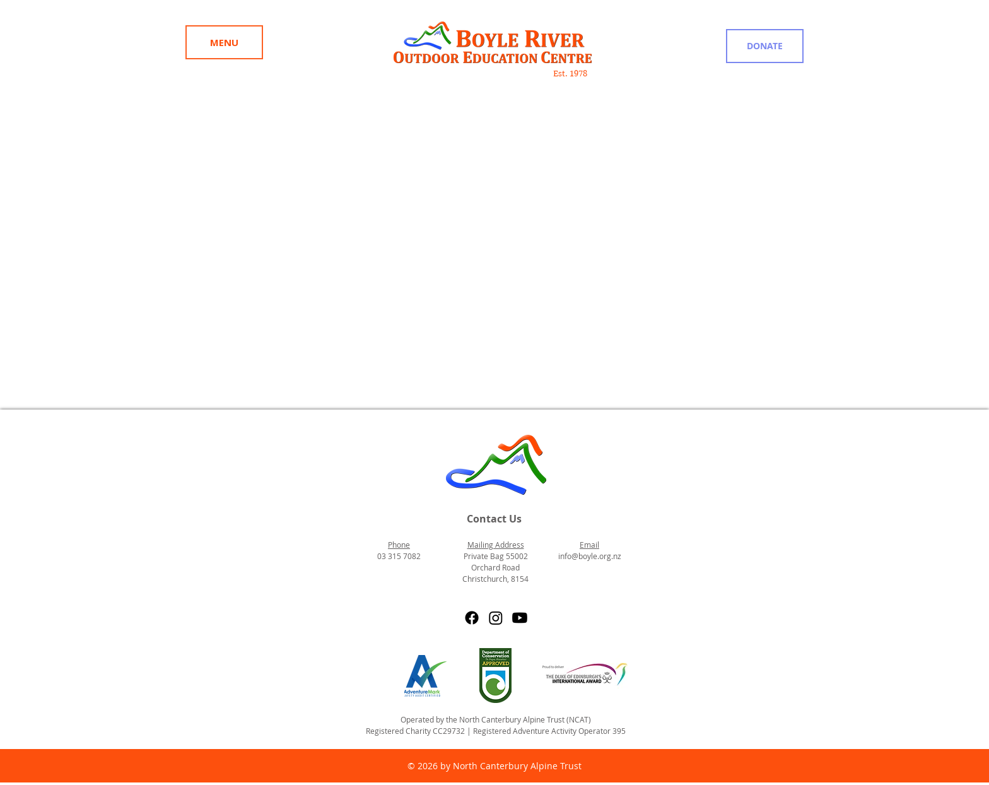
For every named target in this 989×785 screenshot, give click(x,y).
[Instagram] (496, 618)
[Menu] (224, 42)
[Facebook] (472, 618)
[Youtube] (520, 618)
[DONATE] (765, 46)
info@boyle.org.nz (589, 556)
